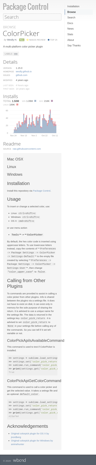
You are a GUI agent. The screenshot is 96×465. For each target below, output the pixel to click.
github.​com (21, 75)
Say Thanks (74, 45)
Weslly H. (12, 39)
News (70, 28)
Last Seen (8, 85)
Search (71, 17)
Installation (73, 6)
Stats (70, 34)
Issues (6, 75)
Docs (70, 23)
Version (7, 68)
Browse (71, 12)
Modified (7, 80)
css (15, 53)
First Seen (8, 89)
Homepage (8, 71)
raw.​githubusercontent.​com (27, 148)
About (70, 40)
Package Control (41, 190)
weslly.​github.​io (24, 71)
